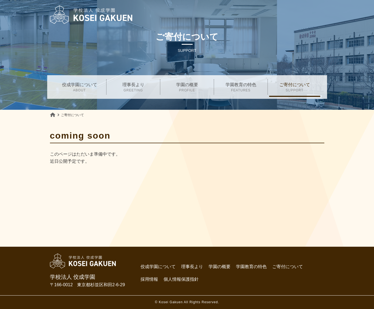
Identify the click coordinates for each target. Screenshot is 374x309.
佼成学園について (79, 88)
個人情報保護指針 (181, 279)
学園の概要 (187, 88)
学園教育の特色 (240, 88)
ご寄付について (294, 88)
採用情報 (149, 279)
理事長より (133, 88)
